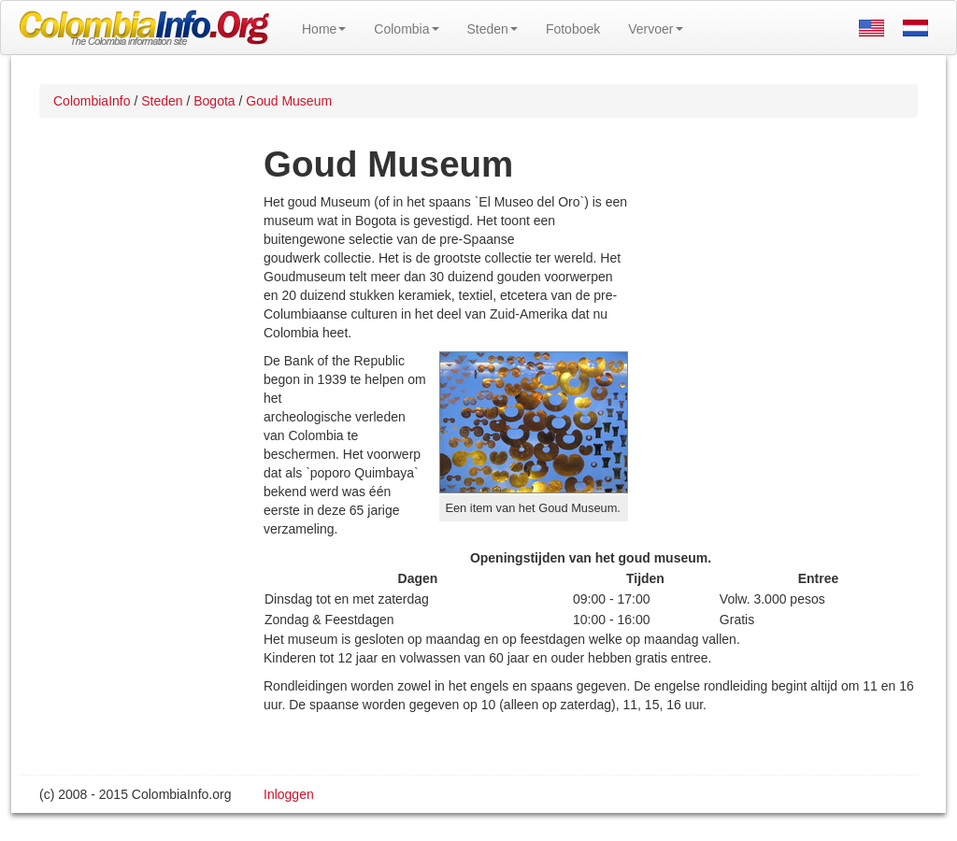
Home (324, 28)
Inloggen (289, 794)
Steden (492, 28)
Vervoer (655, 28)
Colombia (406, 28)
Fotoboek (573, 28)
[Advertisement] (773, 314)
